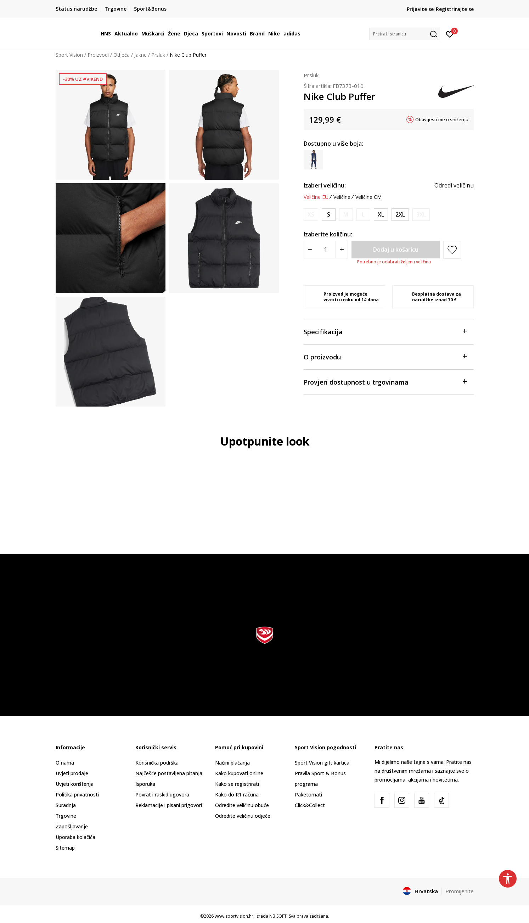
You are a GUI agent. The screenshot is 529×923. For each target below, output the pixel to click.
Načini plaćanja (232, 762)
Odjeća (121, 54)
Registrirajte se (455, 9)
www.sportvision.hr (234, 916)
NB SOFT (278, 916)
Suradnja (66, 805)
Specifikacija (385, 331)
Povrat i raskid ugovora (162, 794)
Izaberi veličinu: (325, 185)
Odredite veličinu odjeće (242, 815)
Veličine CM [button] (368, 197)
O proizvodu (385, 356)
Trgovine (66, 815)
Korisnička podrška (157, 762)
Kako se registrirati (237, 784)
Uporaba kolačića (75, 837)
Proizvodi (98, 54)
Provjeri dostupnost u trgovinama (385, 381)
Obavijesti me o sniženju (441, 119)
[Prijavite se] (449, 33)
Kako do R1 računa (237, 794)
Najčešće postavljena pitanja (168, 773)
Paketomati (308, 794)
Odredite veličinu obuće (242, 805)
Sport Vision (69, 54)
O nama (65, 762)
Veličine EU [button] (316, 197)
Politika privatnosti (77, 794)
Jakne (140, 54)
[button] (404, 34)
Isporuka (145, 784)
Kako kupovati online (239, 773)
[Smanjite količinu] (310, 249)
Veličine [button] (341, 197)
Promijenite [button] (459, 891)
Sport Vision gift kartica (322, 762)
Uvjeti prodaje (72, 773)
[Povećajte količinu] (342, 249)
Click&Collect (310, 805)
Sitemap (65, 847)
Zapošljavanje (72, 826)
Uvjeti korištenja (75, 784)
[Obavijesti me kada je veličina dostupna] (311, 214)
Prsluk (158, 54)
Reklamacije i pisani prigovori (168, 805)
